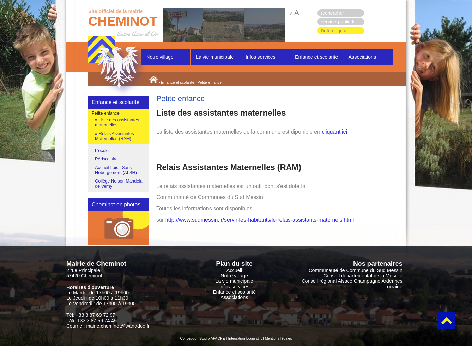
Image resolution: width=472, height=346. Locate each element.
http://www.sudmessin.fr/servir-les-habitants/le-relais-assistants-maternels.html (259, 220)
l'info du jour (334, 30)
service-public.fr (338, 21)
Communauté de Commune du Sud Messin (355, 270)
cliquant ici (334, 132)
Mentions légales (278, 338)
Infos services (260, 57)
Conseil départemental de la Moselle (362, 275)
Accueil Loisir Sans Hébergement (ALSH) (116, 170)
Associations (362, 57)
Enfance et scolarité (316, 57)
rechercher (332, 13)
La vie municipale (215, 57)
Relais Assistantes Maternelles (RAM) (114, 136)
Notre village (160, 57)
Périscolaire (106, 158)
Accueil (234, 270)
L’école (102, 150)
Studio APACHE (212, 338)
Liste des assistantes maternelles (117, 122)
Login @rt (254, 338)
